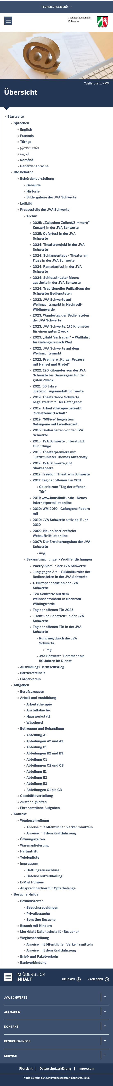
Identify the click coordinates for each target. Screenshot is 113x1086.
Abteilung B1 (36, 747)
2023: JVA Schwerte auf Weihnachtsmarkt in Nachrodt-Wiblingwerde (57, 304)
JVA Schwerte (15, 997)
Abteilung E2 (36, 777)
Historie (33, 191)
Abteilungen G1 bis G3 (44, 790)
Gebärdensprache (34, 166)
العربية (24, 154)
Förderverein (30, 679)
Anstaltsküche (38, 710)
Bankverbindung (33, 963)
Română (26, 160)
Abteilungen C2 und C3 (45, 765)
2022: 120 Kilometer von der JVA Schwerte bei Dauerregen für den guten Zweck (59, 375)
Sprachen (21, 123)
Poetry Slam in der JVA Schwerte (59, 566)
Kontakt (20, 814)
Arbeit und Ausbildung (38, 698)
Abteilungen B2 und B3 (44, 753)
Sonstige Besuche (40, 919)
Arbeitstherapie (39, 704)
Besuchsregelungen (42, 907)
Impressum (29, 864)
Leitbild (26, 203)
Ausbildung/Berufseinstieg (42, 667)
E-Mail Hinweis (32, 882)
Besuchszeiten (32, 901)
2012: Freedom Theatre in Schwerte (61, 474)
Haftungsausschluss (43, 870)
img (42, 553)
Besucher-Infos (26, 894)
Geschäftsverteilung (36, 796)
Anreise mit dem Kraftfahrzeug (51, 833)
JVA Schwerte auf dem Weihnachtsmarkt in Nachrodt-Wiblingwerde (57, 599)
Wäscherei (34, 722)
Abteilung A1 (36, 735)
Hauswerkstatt (38, 716)
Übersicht (26, 1068)
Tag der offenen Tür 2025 (53, 610)
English (26, 130)
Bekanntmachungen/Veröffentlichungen (59, 559)
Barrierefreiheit (32, 673)
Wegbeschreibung (34, 820)
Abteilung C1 (36, 759)
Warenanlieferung (34, 845)
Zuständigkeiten (33, 802)
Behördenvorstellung (37, 179)
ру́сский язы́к (29, 148)
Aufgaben (21, 685)
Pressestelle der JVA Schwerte (44, 209)
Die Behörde (23, 172)
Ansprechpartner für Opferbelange (48, 888)
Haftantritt (29, 851)
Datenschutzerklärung (44, 876)
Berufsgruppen (32, 691)
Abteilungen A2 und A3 (44, 741)
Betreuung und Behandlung (42, 728)
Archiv (31, 216)
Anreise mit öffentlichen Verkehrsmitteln (59, 827)
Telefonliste (29, 857)
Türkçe (25, 142)
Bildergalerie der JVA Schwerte (51, 197)
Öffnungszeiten (32, 839)
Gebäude (33, 185)
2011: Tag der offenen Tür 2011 (57, 480)
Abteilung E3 (36, 784)
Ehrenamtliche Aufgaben (40, 808)
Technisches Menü (54, 7)
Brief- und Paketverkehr (39, 956)
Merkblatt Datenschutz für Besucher (49, 932)
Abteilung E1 (36, 771)
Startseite (15, 116)
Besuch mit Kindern (36, 926)
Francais (27, 136)
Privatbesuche (38, 914)
